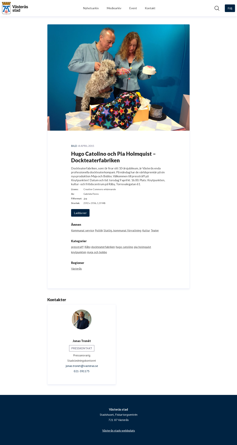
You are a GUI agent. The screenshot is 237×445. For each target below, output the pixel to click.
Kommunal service (82, 230)
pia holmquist (142, 247)
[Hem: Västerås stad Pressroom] (15, 8)
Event (133, 8)
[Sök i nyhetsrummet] (217, 8)
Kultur (146, 230)
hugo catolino (124, 247)
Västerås (76, 269)
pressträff (77, 247)
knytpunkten (78, 252)
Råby (87, 247)
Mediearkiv (114, 8)
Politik (99, 230)
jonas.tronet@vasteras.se (82, 366)
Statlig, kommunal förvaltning (122, 230)
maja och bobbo (97, 252)
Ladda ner (80, 213)
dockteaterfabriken (103, 247)
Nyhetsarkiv (91, 8)
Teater (155, 230)
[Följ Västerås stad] (230, 8)
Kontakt (150, 8)
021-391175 (82, 371)
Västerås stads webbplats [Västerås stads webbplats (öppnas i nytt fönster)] (118, 430)
